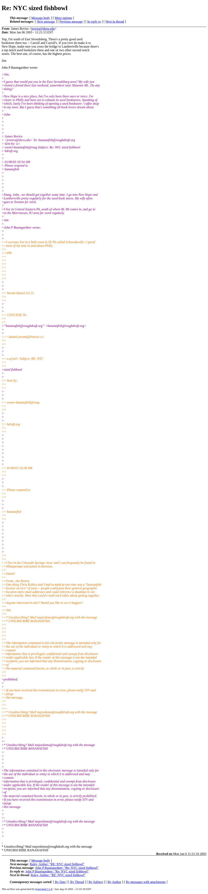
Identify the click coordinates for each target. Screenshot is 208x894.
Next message (46, 21)
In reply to (94, 21)
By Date (60, 882)
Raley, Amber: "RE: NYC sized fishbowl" (57, 864)
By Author (114, 882)
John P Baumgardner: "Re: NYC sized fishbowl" (67, 868)
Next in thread (114, 21)
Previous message (71, 21)
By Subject (96, 882)
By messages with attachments (146, 882)
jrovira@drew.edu (42, 28)
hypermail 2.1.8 (43, 889)
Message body (40, 18)
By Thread (77, 882)
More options (63, 18)
